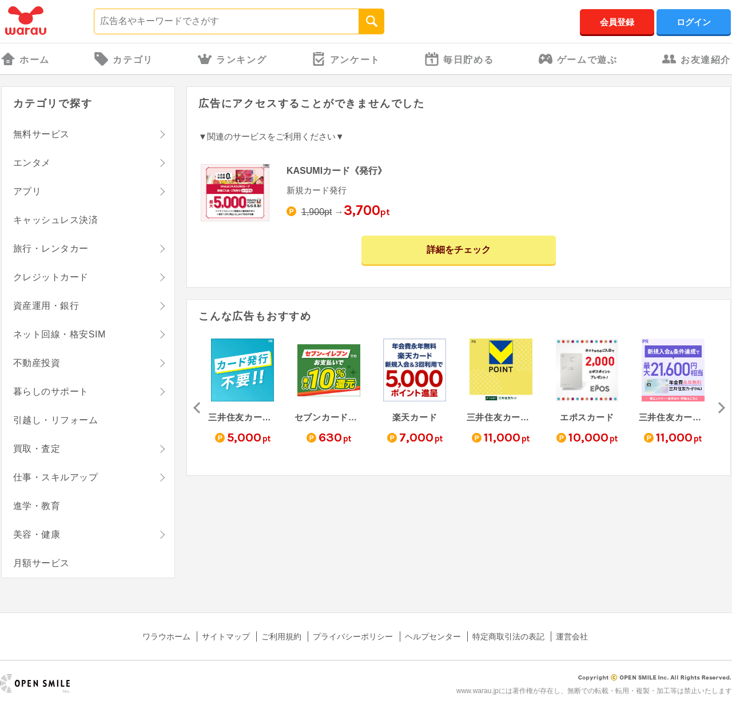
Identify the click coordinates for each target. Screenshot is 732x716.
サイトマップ (226, 636)
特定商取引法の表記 (508, 636)
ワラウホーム (166, 636)
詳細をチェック (459, 249)
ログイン (694, 22)
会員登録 (617, 22)
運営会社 (572, 636)
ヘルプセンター (433, 636)
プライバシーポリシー (353, 636)
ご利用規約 (281, 636)
